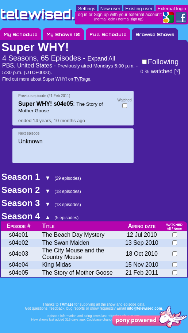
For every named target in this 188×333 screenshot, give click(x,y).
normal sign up (130, 19)
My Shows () (63, 34)
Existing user (138, 8)
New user (110, 8)
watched (157, 71)
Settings (86, 8)
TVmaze (66, 304)
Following (163, 62)
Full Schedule (108, 34)
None (178, 229)
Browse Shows (154, 34)
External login (171, 8)
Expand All (101, 58)
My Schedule (21, 34)
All (169, 229)
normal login (105, 19)
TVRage (82, 79)
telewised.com (52, 14)
